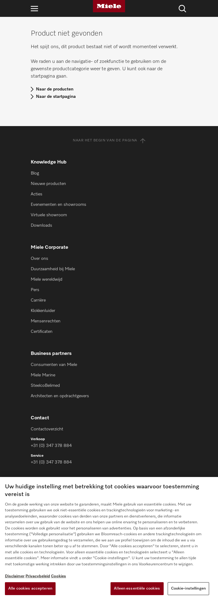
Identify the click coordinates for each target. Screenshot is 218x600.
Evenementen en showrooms (58, 204)
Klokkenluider (43, 311)
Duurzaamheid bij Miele (53, 269)
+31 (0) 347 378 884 (51, 446)
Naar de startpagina (56, 96)
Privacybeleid (37, 576)
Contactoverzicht (47, 429)
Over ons (39, 258)
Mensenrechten (45, 321)
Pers (35, 290)
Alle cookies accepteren (30, 588)
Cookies (58, 576)
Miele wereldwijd (46, 279)
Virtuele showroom (49, 215)
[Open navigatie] (34, 8)
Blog (35, 173)
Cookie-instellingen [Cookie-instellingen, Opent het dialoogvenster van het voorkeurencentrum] (188, 588)
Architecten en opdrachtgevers (60, 396)
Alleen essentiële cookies (137, 588)
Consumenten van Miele (54, 365)
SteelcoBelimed (45, 385)
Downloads (41, 225)
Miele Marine (43, 375)
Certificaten (42, 331)
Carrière (38, 300)
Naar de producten (54, 89)
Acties (36, 194)
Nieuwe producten (48, 184)
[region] (109, 538)
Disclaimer (15, 576)
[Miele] (109, 6)
